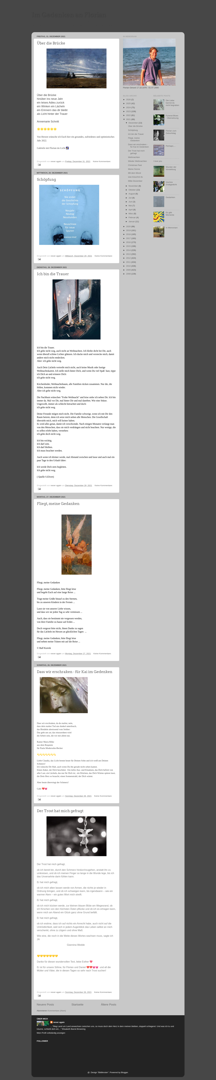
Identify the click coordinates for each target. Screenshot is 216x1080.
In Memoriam (172, 228)
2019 (128, 230)
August (132, 194)
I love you (157, 161)
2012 (128, 258)
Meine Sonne (134, 169)
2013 (128, 254)
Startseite (77, 1004)
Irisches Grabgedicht (171, 183)
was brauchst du (135, 177)
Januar (132, 221)
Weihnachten (134, 157)
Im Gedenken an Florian (69, 14)
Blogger (124, 1072)
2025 (128, 103)
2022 (128, 115)
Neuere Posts (45, 1004)
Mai (130, 205)
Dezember (133, 123)
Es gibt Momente (170, 213)
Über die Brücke (51, 43)
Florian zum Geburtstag (171, 132)
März (131, 213)
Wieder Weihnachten (137, 161)
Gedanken (170, 197)
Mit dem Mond (134, 173)
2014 (128, 250)
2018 (128, 234)
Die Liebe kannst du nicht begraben (172, 102)
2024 (128, 107)
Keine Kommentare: (102, 161)
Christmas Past (135, 165)
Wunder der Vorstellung (171, 168)
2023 (128, 111)
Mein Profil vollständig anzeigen (51, 1033)
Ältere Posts (108, 1004)
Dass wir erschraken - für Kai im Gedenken (74, 672)
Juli (130, 198)
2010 (128, 266)
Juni (131, 202)
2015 (128, 246)
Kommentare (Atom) (57, 1011)
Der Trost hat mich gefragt (60, 811)
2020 (128, 226)
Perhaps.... (171, 146)
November (133, 186)
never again (58, 1022)
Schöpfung (46, 179)
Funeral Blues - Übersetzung (172, 116)
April (131, 210)
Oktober (132, 190)
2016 (128, 242)
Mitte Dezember (135, 181)
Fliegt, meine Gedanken (58, 503)
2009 (128, 270)
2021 (128, 119)
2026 (128, 99)
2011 (128, 262)
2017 (128, 238)
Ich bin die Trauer (53, 274)
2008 (128, 274)
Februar (132, 217)
